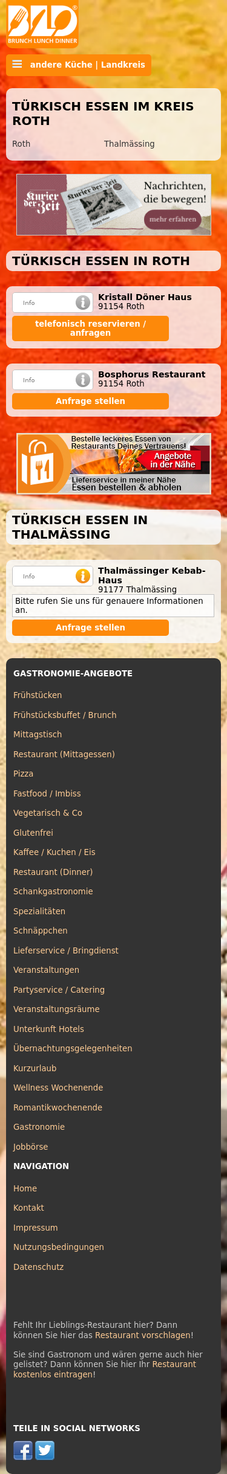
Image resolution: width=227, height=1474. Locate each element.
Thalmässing (129, 144)
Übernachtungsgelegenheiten (73, 1048)
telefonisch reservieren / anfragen (90, 328)
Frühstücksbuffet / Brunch (65, 715)
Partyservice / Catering (59, 990)
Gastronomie (39, 1127)
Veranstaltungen (46, 970)
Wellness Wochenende (58, 1087)
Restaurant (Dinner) (53, 872)
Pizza (23, 773)
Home (25, 1188)
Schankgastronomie (53, 891)
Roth (21, 144)
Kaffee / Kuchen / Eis (54, 852)
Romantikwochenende (57, 1107)
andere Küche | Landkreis (78, 64)
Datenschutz (38, 1267)
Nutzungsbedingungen (58, 1247)
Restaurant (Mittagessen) (64, 754)
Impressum (35, 1227)
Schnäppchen (40, 930)
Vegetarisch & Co (47, 813)
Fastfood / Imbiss (47, 793)
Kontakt (28, 1208)
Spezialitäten (39, 911)
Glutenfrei (33, 833)
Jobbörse (30, 1147)
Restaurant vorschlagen (143, 1335)
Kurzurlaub (34, 1068)
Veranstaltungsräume (56, 1009)
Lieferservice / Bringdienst (66, 950)
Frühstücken (37, 695)
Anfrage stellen (90, 401)
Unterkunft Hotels (48, 1029)
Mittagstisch (37, 734)
